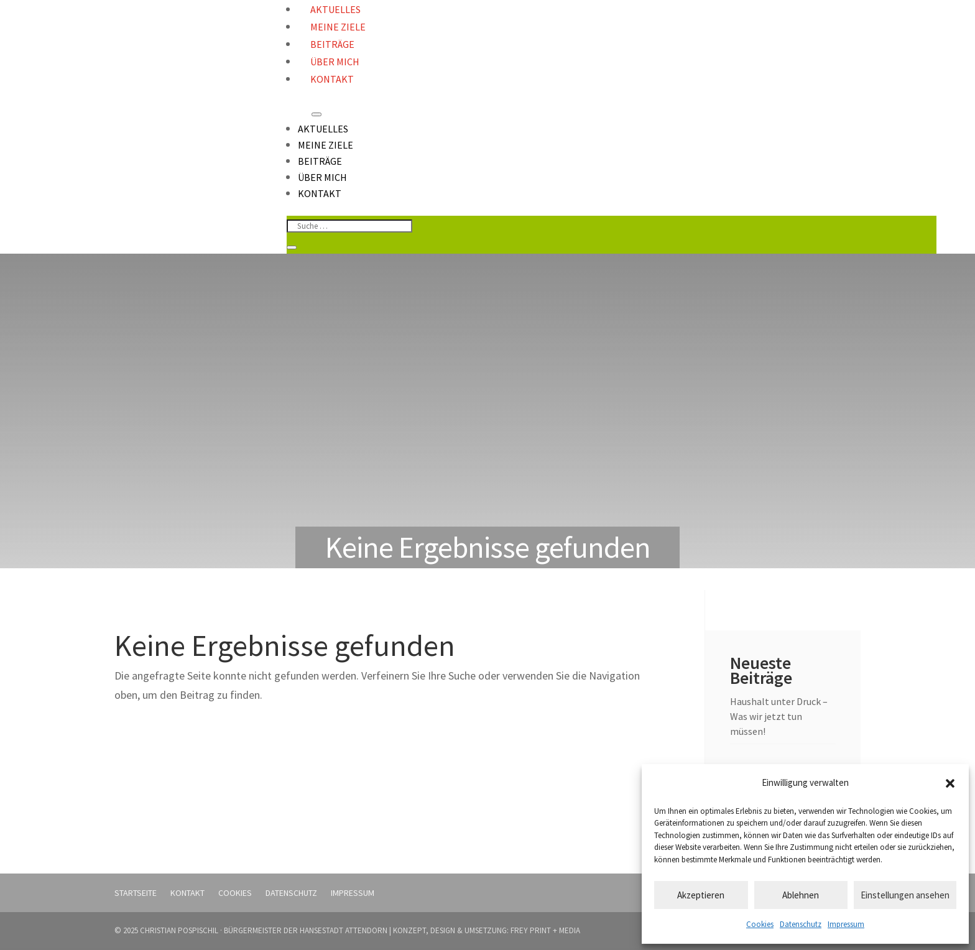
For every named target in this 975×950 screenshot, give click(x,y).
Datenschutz (800, 924)
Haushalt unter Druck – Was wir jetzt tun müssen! (779, 716)
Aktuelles (323, 128)
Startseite (135, 892)
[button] (950, 783)
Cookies (760, 924)
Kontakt (332, 79)
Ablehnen (800, 895)
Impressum (846, 924)
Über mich (334, 61)
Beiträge (332, 44)
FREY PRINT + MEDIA (545, 930)
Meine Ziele (338, 27)
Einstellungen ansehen (905, 895)
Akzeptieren (700, 895)
